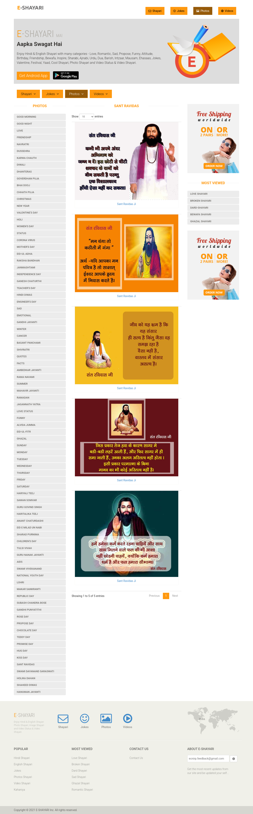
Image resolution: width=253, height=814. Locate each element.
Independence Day (29, 274)
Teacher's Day (26, 288)
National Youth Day (30, 575)
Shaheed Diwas (27, 684)
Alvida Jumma (26, 424)
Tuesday (22, 459)
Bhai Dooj (23, 185)
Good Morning (26, 116)
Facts (21, 363)
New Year (23, 205)
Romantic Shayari (82, 789)
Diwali (21, 164)
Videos (227, 10)
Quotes (21, 356)
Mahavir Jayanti (28, 390)
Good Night (24, 123)
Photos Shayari (23, 777)
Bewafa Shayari (200, 214)
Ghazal (22, 438)
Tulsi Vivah (24, 548)
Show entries (87, 117)
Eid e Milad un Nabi (29, 527)
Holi (20, 219)
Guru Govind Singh (29, 507)
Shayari (154, 10)
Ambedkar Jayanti (29, 370)
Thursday (23, 472)
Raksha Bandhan (28, 260)
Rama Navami (25, 377)
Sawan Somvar (27, 500)
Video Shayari (22, 783)
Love (20, 130)
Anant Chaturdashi (30, 520)
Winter (21, 329)
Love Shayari (199, 193)
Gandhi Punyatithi (29, 609)
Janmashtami (26, 267)
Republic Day (25, 596)
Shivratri (23, 349)
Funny (21, 418)
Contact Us (136, 758)
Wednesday (24, 465)
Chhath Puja (25, 192)
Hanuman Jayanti (29, 691)
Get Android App (33, 75)
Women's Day (25, 226)
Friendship (24, 137)
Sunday (22, 445)
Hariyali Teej (25, 493)
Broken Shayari (200, 200)
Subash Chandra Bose (31, 602)
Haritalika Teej (27, 513)
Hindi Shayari (22, 758)
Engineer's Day (26, 301)
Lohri (20, 582)
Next (175, 595)
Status (21, 233)
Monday (22, 452)
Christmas (24, 198)
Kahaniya (19, 789)
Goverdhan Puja (28, 178)
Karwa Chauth (27, 157)
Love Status (25, 411)
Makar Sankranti (29, 589)
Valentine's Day (27, 212)
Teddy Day (23, 637)
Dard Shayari (79, 770)
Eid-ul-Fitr (24, 431)
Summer (22, 383)
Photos (202, 10)
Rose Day (23, 616)
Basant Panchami (29, 342)
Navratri (23, 144)
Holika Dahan (26, 678)
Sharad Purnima (28, 534)
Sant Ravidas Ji (126, 204)
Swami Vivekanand (29, 568)
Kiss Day (22, 657)
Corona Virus (26, 240)
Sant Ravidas (26, 664)
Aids (20, 561)
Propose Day (25, 623)
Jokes (178, 10)
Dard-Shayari (199, 207)
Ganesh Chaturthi (29, 281)
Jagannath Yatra (29, 404)
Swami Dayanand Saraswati (35, 671)
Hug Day (22, 650)
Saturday (23, 486)
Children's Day (26, 541)
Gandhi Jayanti (27, 322)
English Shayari (23, 764)
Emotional (24, 315)
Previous (154, 595)
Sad (19, 308)
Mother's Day (26, 246)
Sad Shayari (79, 777)
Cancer (22, 335)
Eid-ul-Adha (24, 253)
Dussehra (23, 151)
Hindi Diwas (24, 294)
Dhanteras (24, 171)
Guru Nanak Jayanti (30, 554)
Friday (21, 479)
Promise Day (25, 643)
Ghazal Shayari (200, 221)
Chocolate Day (27, 630)
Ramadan (23, 397)
